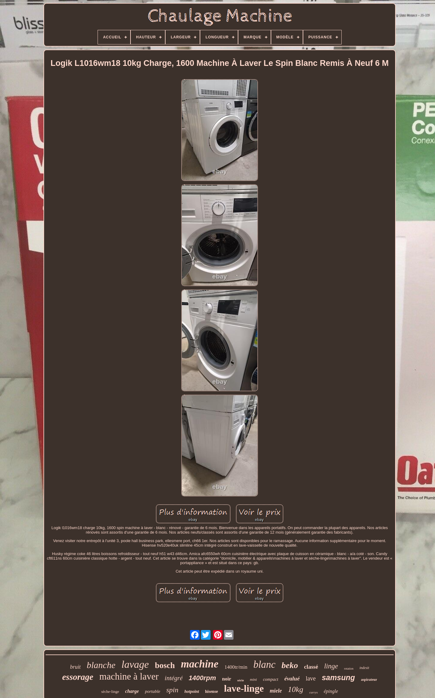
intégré (173, 678)
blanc (264, 664)
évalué (292, 678)
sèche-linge (110, 691)
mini (253, 679)
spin (172, 690)
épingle (331, 691)
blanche (101, 665)
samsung (338, 677)
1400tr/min (235, 667)
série (240, 680)
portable (152, 691)
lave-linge (244, 688)
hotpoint (192, 691)
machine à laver (129, 676)
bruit (75, 667)
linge (331, 666)
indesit (364, 668)
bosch (165, 665)
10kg (295, 689)
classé (311, 667)
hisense (211, 691)
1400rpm (202, 678)
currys (313, 692)
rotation (348, 668)
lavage (135, 664)
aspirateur (369, 679)
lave (311, 678)
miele (276, 691)
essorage (77, 677)
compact (270, 679)
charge (132, 691)
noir (226, 679)
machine (199, 664)
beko (290, 665)
